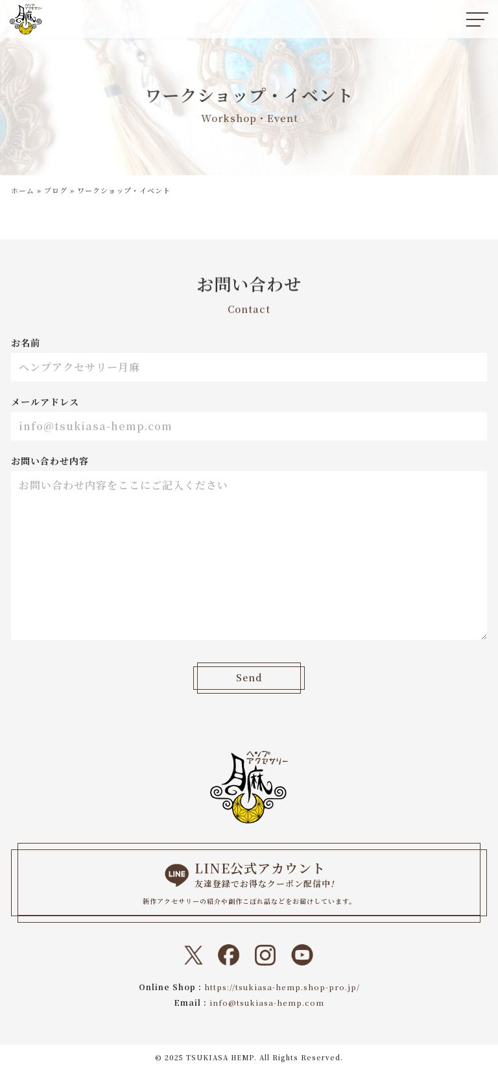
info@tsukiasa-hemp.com (267, 1002)
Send (249, 678)
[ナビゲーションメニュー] (477, 19)
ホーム (22, 190)
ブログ (55, 190)
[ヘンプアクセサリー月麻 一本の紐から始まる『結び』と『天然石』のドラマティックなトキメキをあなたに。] (26, 19)
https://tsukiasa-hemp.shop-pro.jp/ (281, 986)
